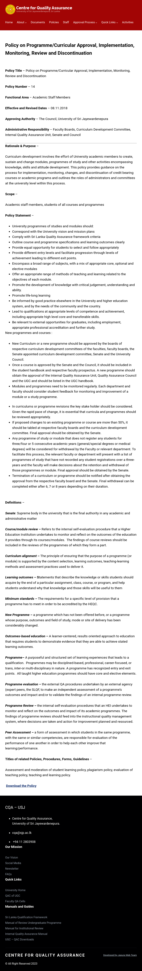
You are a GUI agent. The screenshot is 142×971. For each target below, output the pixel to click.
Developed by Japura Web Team (120, 955)
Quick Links (108, 22)
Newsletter (12, 868)
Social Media (13, 863)
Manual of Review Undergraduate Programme (33, 922)
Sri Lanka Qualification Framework (26, 917)
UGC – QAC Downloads (19, 939)
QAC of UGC (12, 895)
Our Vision (11, 857)
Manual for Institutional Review (24, 928)
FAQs (8, 874)
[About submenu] (26, 22)
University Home (15, 890)
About (20, 22)
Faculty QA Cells (15, 901)
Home (9, 22)
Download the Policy (21, 786)
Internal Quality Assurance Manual (26, 934)
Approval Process (84, 22)
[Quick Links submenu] (117, 22)
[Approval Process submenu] (96, 22)
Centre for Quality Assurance (45, 955)
